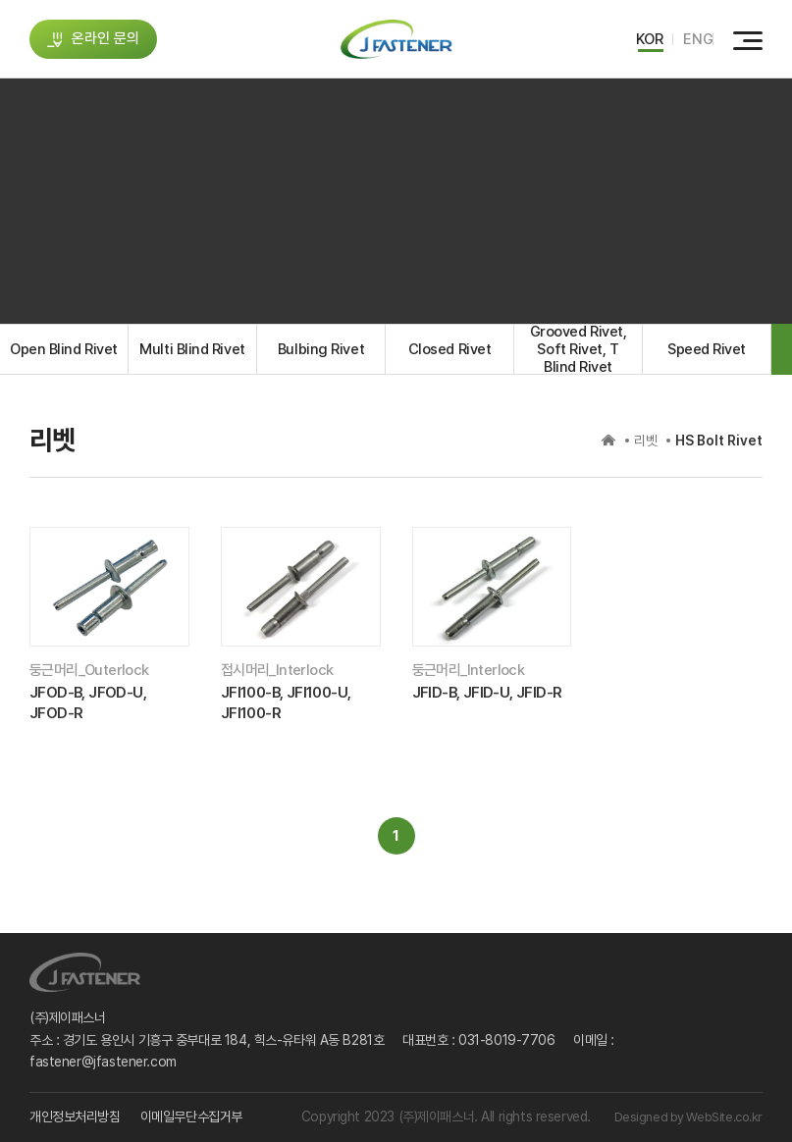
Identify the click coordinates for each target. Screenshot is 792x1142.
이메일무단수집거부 (191, 1116)
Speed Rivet (706, 349)
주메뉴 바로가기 (0, 0)
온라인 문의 (93, 38)
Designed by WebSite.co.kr (689, 1117)
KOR (649, 39)
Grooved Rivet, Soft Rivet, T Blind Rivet (578, 349)
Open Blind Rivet (64, 349)
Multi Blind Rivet (191, 349)
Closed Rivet (450, 349)
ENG (698, 39)
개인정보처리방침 (75, 1116)
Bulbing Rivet (321, 349)
